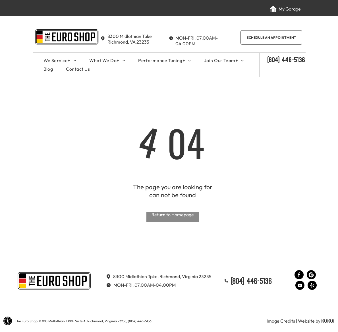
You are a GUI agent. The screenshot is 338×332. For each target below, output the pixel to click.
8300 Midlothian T (125, 36)
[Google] (311, 275)
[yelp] (312, 286)
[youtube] (299, 286)
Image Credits (281, 321)
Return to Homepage (173, 214)
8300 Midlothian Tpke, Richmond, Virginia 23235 (162, 276)
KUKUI (328, 321)
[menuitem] (60, 60)
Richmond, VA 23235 (128, 42)
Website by (309, 321)
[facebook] (299, 275)
